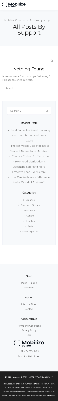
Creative (30, 200)
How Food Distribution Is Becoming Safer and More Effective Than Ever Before (29, 166)
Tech (30, 226)
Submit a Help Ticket (29, 356)
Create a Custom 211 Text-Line (30, 156)
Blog (29, 335)
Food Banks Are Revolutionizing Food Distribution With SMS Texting (30, 135)
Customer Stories (30, 205)
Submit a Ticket (29, 304)
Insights (30, 221)
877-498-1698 (31, 351)
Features (29, 287)
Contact (29, 309)
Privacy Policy (29, 330)
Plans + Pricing (29, 283)
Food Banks (30, 210)
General (30, 215)
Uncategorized (30, 231)
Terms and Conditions (29, 325)
